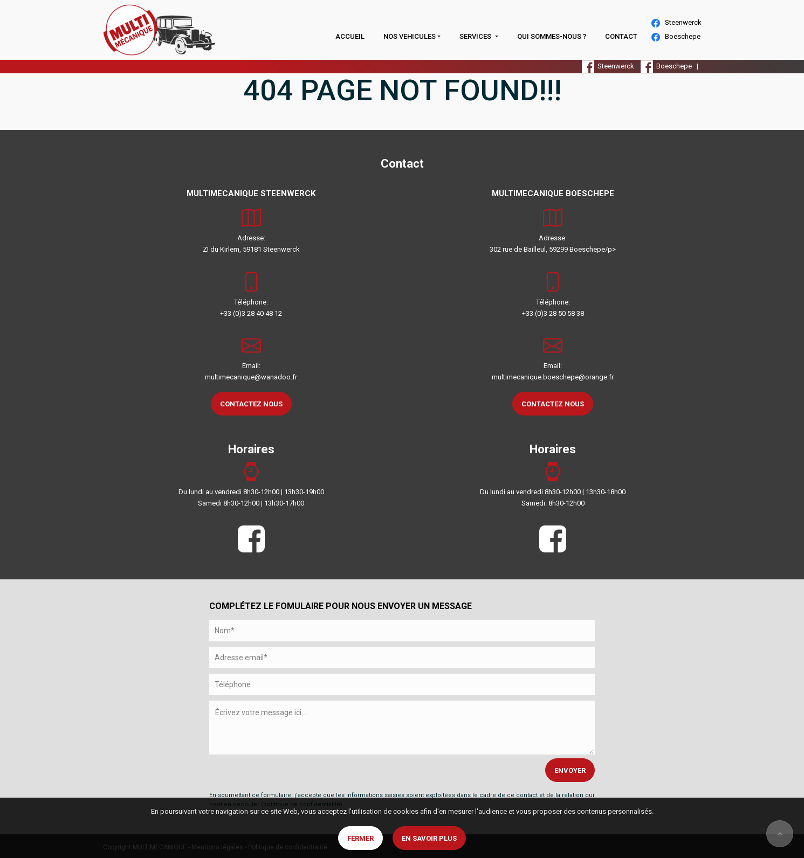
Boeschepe (675, 36)
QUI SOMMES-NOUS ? (551, 36)
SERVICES (476, 36)
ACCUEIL (350, 36)
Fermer (360, 838)
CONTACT (621, 36)
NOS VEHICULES (409, 36)
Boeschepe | (671, 66)
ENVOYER (570, 770)
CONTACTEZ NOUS (251, 404)
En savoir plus (429, 838)
